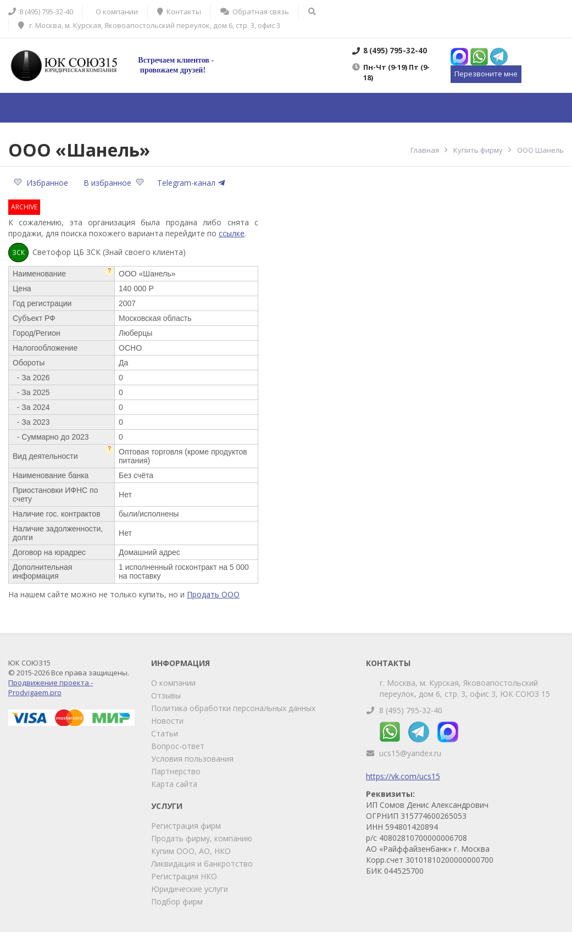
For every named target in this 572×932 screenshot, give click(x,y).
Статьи (164, 733)
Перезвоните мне (486, 74)
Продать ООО (213, 594)
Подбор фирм (177, 901)
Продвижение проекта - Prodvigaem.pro (50, 687)
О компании (173, 683)
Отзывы (166, 695)
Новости (167, 720)
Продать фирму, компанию (201, 838)
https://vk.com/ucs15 (403, 776)
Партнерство (176, 771)
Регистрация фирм (186, 825)
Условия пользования (192, 758)
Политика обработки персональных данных (233, 708)
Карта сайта (174, 784)
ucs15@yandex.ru (410, 753)
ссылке (232, 233)
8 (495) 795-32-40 (410, 710)
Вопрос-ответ (177, 746)
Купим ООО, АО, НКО (191, 851)
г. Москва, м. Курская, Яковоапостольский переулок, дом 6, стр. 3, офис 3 (149, 25)
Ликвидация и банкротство (202, 863)
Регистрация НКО (184, 876)
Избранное (42, 182)
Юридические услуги (189, 889)
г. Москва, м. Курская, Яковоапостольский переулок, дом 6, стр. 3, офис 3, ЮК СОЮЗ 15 (465, 688)
